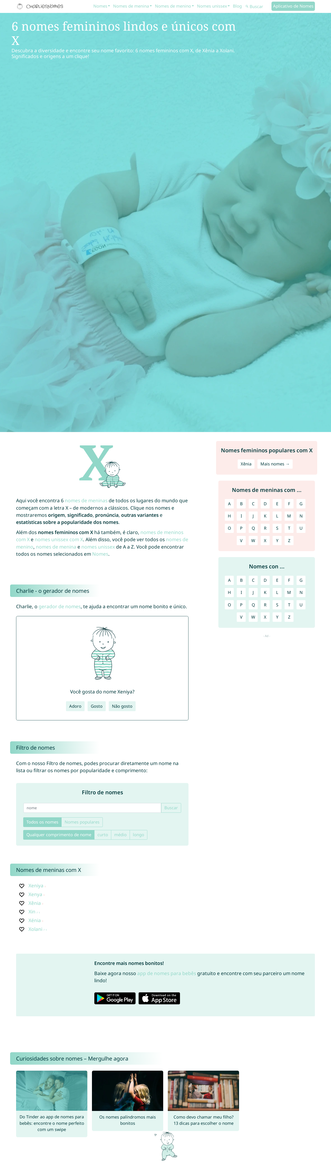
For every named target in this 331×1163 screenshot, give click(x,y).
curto (102, 834)
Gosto (97, 706)
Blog (237, 6)
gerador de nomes (60, 606)
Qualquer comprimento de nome (58, 834)
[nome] (92, 808)
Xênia (35, 903)
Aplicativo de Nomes (293, 6)
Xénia (35, 920)
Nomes (100, 6)
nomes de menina (56, 547)
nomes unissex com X (59, 539)
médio (120, 834)
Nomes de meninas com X (48, 870)
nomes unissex (98, 547)
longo (138, 834)
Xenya (35, 894)
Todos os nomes (42, 822)
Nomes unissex (212, 6)
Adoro (75, 706)
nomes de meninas (86, 500)
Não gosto (122, 706)
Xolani (35, 929)
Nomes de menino (173, 6)
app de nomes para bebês (166, 973)
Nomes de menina (131, 6)
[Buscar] (258, 6)
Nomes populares (82, 822)
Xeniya (36, 885)
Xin (32, 911)
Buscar (171, 807)
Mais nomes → (275, 464)
